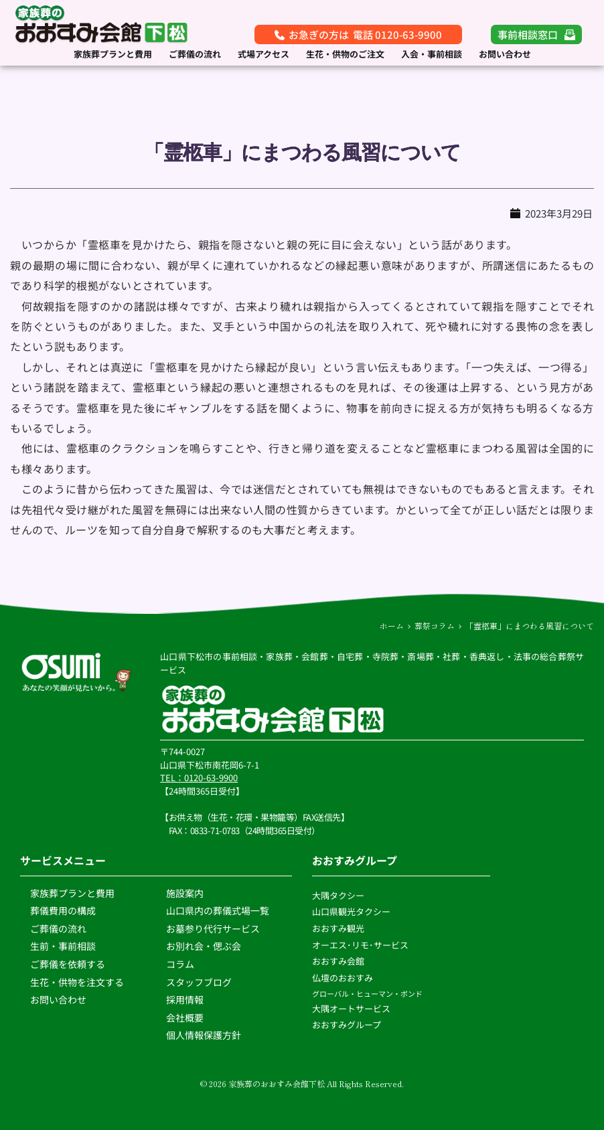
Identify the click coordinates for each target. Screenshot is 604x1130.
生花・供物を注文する (78, 982)
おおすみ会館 (338, 961)
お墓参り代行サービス (213, 928)
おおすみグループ (347, 1024)
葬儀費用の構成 (63, 910)
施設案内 (185, 893)
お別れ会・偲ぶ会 (203, 946)
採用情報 (185, 999)
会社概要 (185, 1017)
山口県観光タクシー (351, 911)
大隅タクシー (338, 895)
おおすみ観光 (338, 928)
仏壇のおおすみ (342, 977)
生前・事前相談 (64, 946)
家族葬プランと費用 (72, 893)
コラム (180, 964)
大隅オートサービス (351, 1008)
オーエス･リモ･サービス (361, 945)
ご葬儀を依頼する (67, 964)
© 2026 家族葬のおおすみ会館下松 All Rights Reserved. (302, 1083)
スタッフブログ (200, 982)
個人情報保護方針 (204, 1035)
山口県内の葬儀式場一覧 (217, 910)
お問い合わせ (58, 999)
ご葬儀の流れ (59, 928)
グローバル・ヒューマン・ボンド (368, 993)
